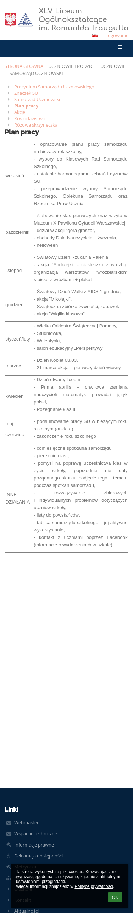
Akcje (19, 112)
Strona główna (24, 66)
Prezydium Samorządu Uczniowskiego (54, 86)
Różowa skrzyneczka (35, 125)
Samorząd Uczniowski (36, 73)
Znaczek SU (26, 93)
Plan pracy (26, 106)
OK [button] (115, 897)
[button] (95, 35)
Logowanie (116, 35)
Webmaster (26, 822)
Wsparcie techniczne (35, 833)
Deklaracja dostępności (38, 856)
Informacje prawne (34, 845)
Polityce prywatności (93, 886)
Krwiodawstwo (29, 118)
